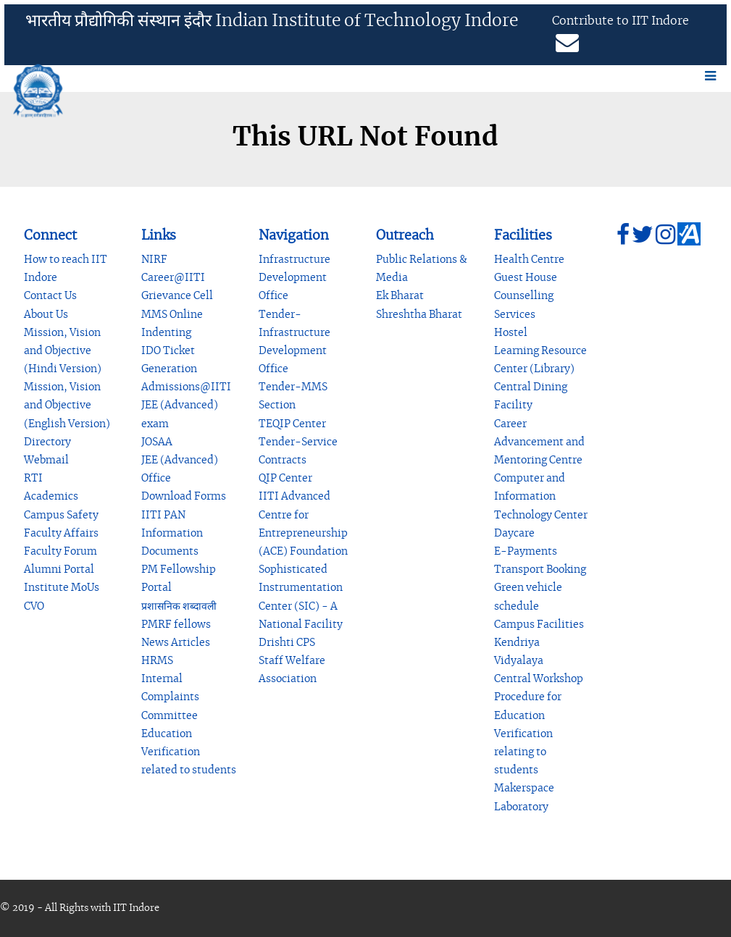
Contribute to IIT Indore (620, 21)
